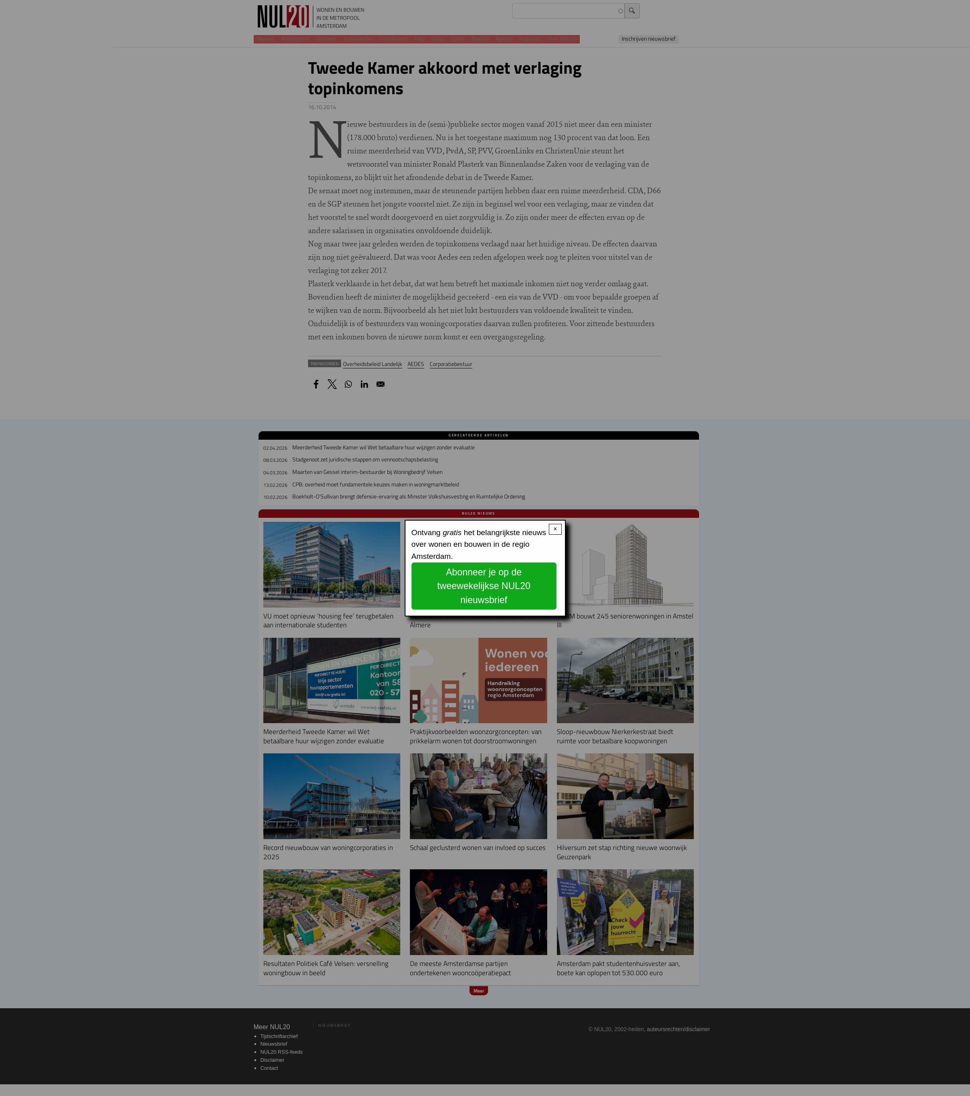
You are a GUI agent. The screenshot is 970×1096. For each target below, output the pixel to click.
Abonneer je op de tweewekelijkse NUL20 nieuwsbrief (484, 586)
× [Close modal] (555, 528)
